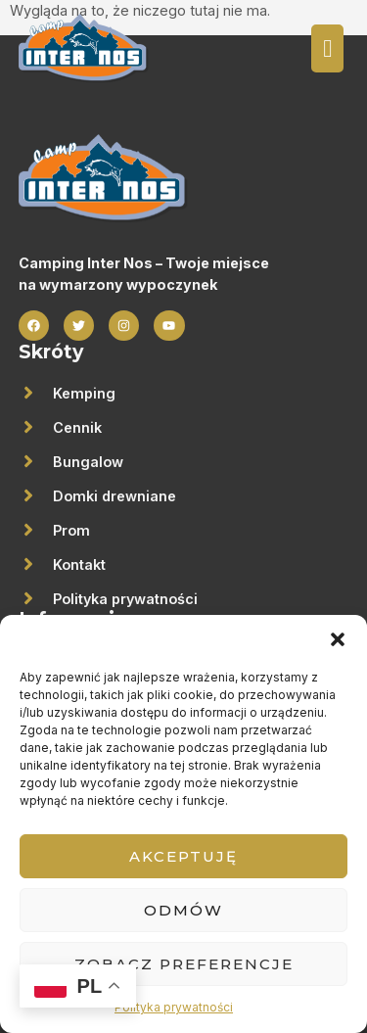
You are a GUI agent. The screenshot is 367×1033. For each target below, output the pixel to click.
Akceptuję (183, 856)
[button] (337, 639)
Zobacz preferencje (184, 964)
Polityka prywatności (174, 1007)
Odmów (183, 910)
